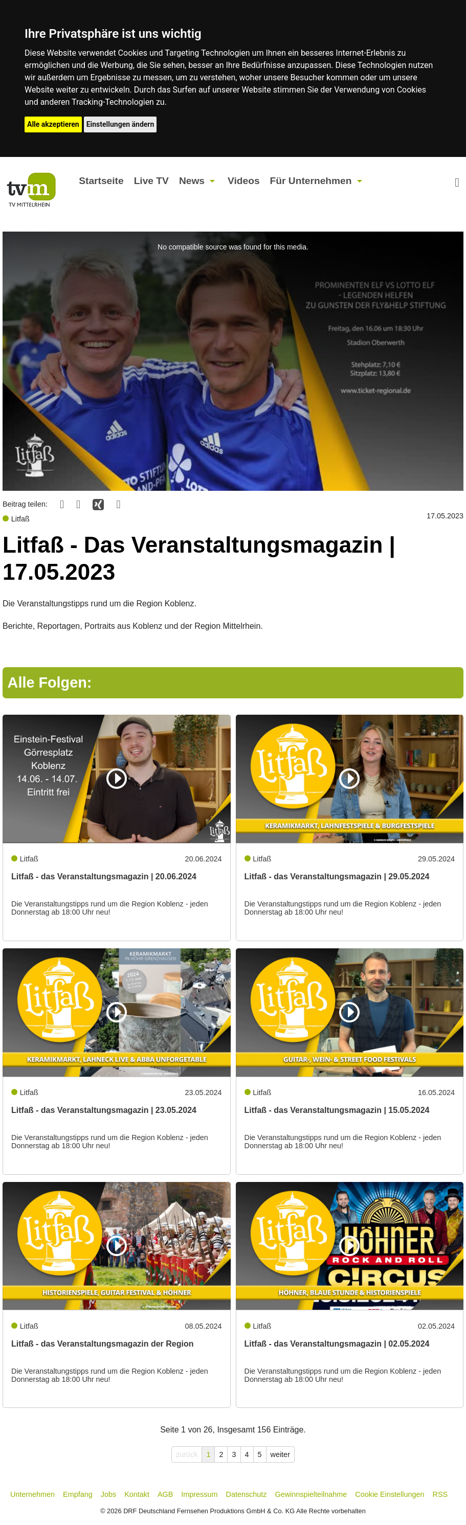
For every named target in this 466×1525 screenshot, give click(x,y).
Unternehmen (32, 1494)
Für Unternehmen (311, 180)
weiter (280, 1454)
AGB (165, 1494)
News (192, 180)
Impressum (199, 1494)
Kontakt (136, 1494)
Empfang (78, 1494)
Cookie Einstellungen (389, 1494)
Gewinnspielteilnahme (311, 1494)
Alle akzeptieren (53, 124)
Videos (244, 180)
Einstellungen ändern (120, 124)
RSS (440, 1494)
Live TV (151, 180)
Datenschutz (246, 1494)
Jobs (108, 1494)
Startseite (101, 180)
